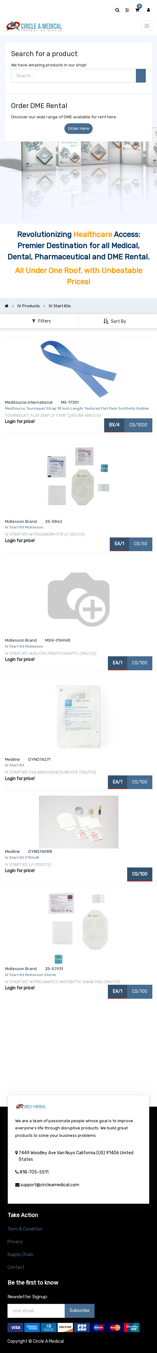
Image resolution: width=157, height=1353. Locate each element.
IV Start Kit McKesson (24, 527)
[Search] (141, 78)
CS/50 (140, 543)
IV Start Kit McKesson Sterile (30, 975)
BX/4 (114, 425)
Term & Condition (24, 1229)
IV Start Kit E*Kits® (22, 857)
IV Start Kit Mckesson (24, 646)
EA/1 (119, 543)
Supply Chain (20, 1254)
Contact (16, 1267)
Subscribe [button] (80, 1310)
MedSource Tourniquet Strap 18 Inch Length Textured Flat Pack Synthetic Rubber (77, 408)
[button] (115, 321)
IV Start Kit (14, 765)
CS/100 (139, 663)
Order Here (78, 130)
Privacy (15, 1241)
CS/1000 (138, 425)
